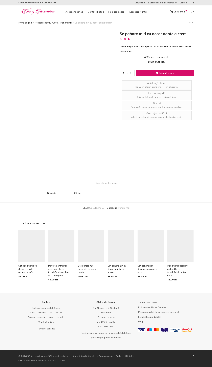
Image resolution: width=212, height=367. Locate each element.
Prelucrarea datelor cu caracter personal (158, 312)
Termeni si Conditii (147, 302)
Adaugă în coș (165, 73)
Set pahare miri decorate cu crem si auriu (147, 269)
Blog (140, 321)
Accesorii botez (74, 11)
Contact (183, 3)
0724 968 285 (49, 2)
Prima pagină (25, 22)
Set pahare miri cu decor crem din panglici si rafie (27, 269)
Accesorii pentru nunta (46, 22)
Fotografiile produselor (149, 316)
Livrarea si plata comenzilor (162, 3)
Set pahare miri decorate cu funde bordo (87, 269)
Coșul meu (178, 11)
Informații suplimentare (106, 183)
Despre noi (140, 3)
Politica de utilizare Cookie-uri (153, 307)
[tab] (106, 183)
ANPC (63, 360)
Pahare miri (66, 22)
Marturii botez (96, 11)
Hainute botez (116, 11)
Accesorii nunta (138, 11)
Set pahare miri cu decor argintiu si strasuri (117, 269)
